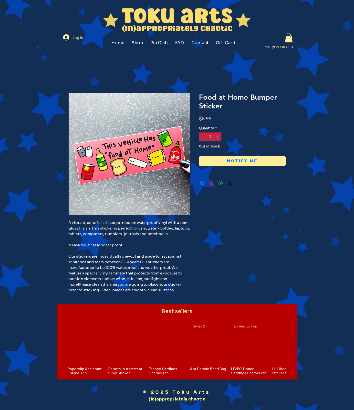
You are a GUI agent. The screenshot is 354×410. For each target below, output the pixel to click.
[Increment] (218, 137)
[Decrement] (203, 137)
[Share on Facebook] (202, 183)
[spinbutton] (210, 137)
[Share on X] (230, 183)
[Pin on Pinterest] (211, 183)
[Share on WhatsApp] (221, 183)
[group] (177, 349)
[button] (289, 37)
